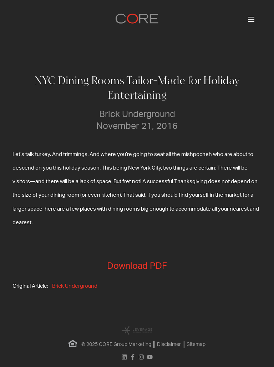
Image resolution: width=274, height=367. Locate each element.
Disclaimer (169, 344)
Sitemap (196, 344)
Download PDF (137, 266)
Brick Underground (74, 286)
